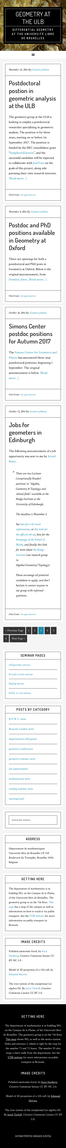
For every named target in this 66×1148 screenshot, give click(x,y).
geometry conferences (21, 749)
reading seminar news (21, 789)
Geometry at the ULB (33, 18)
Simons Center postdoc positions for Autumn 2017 (30, 333)
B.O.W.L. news (17, 719)
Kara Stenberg (49, 1082)
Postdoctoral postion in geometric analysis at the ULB (32, 94)
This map (11, 1039)
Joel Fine (38, 163)
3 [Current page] (41, 630)
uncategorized (16, 799)
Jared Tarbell (33, 988)
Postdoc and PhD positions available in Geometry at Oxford (32, 236)
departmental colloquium (23, 739)
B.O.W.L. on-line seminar (20, 692)
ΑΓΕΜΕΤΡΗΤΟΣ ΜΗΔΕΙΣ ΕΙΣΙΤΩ (33, 1136)
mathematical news (19, 779)
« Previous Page (14, 630)
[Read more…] (18, 178)
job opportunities (28, 194)
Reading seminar (16, 683)
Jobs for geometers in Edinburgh (25, 432)
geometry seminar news (22, 759)
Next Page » (18, 638)
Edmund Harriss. (18, 974)
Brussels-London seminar (21, 674)
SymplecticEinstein (22, 153)
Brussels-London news (21, 729)
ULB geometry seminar (19, 664)
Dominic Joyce (18, 279)
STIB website (36, 916)
